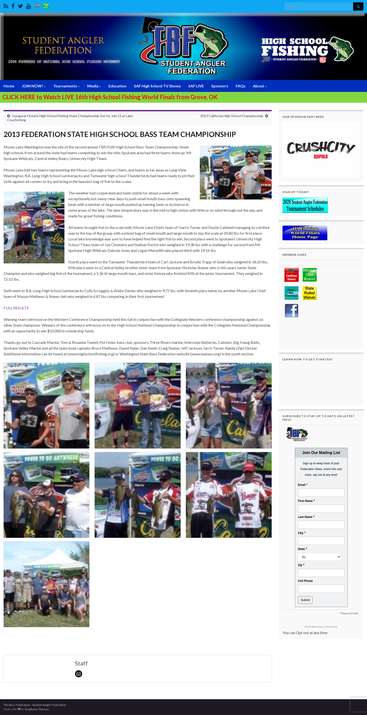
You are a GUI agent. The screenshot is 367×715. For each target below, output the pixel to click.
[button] (321, 150)
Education (117, 86)
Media (94, 86)
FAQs (241, 86)
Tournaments (66, 86)
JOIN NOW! (34, 86)
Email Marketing (313, 626)
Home (9, 86)
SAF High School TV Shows (157, 86)
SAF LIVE (196, 86)
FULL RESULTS (16, 308)
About (260, 86)
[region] (321, 150)
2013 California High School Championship (231, 116)
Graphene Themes (37, 709)
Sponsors (219, 86)
